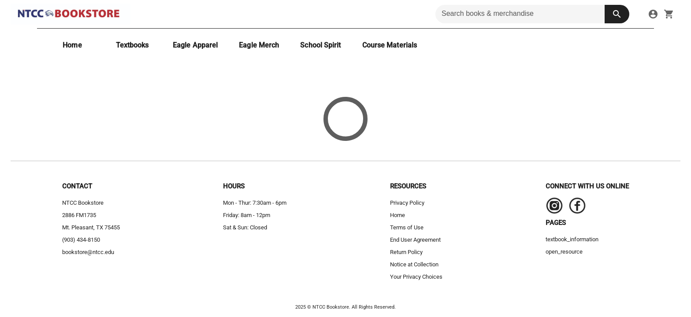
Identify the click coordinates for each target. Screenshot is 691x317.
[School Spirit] (320, 45)
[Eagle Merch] (259, 45)
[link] (653, 14)
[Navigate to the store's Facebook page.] (574, 208)
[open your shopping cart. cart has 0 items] (669, 14)
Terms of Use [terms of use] (407, 227)
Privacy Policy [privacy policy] (407, 202)
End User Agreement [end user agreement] (415, 239)
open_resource (564, 251)
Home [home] (397, 215)
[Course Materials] (389, 45)
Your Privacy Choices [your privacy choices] (416, 276)
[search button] (617, 14)
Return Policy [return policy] (406, 252)
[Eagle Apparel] (195, 45)
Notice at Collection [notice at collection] (414, 264)
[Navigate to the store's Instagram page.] (554, 208)
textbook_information (572, 239)
